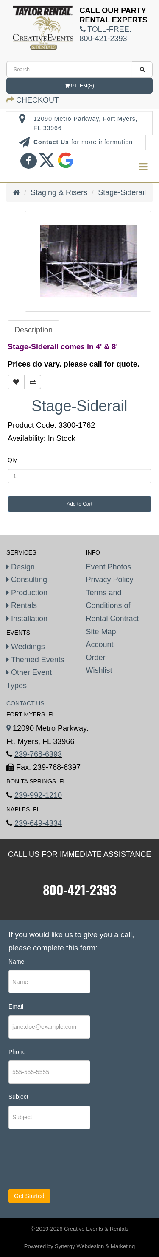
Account (100, 644)
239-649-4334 (38, 823)
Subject (18, 1096)
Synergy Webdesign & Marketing (95, 1246)
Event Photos (108, 567)
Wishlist (99, 670)
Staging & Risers (59, 192)
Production (26, 592)
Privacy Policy (110, 579)
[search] (69, 69)
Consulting (26, 579)
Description (33, 330)
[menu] (143, 167)
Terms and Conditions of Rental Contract (112, 605)
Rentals (21, 605)
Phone (16, 1051)
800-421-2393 (79, 889)
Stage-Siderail (122, 192)
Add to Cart (79, 504)
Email (15, 1006)
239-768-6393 (38, 754)
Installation (26, 618)
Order (96, 657)
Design (20, 567)
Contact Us (52, 142)
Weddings (25, 646)
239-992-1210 (38, 795)
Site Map (101, 631)
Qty (12, 460)
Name (16, 961)
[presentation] (60, 1162)
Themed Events (35, 659)
